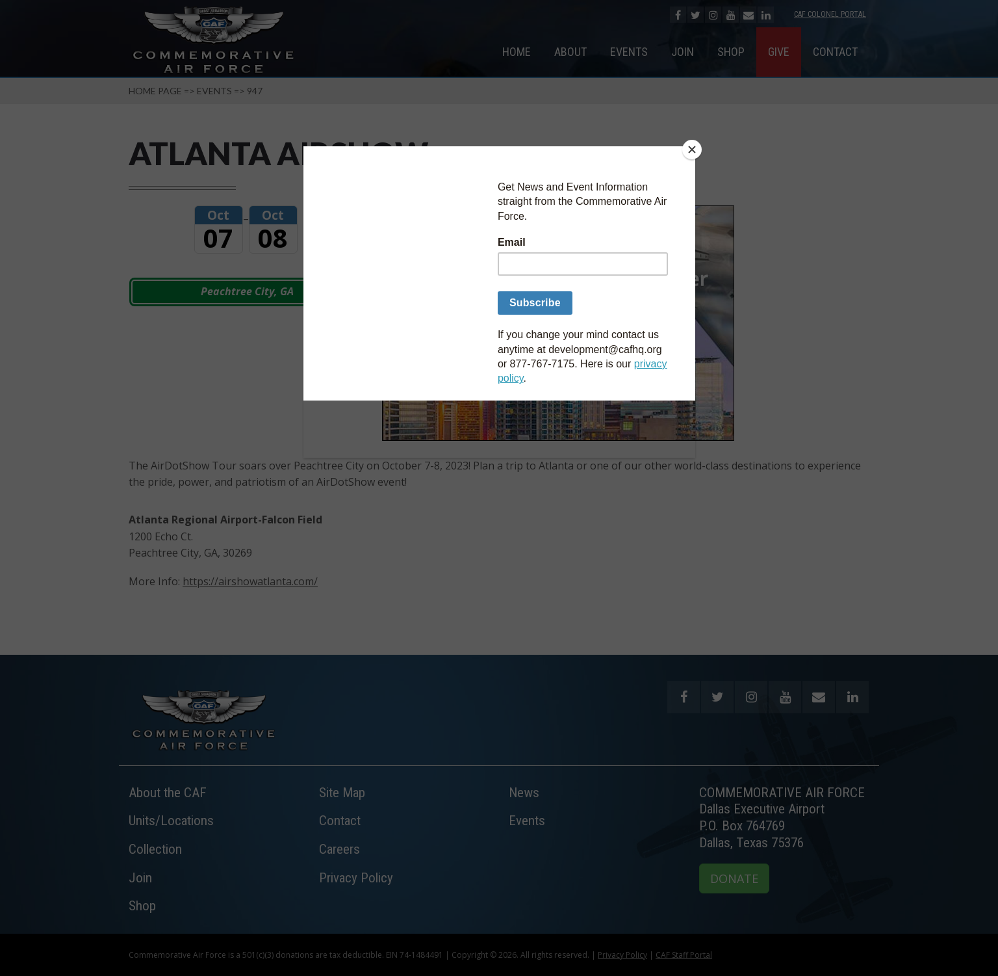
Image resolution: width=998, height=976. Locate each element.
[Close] (692, 149)
